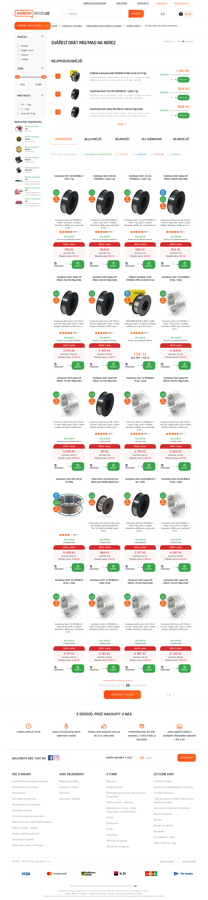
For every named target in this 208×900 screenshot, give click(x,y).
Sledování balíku (69, 787)
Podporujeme (114, 787)
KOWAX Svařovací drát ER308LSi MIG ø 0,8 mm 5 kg (140, 278)
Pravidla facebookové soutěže (30, 781)
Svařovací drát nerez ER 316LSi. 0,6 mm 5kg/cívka (69, 278)
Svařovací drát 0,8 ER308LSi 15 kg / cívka (176, 480)
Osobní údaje (189, 861)
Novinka (176, 154)
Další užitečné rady (165, 842)
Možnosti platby (69, 781)
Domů (54, 26)
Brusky (158, 819)
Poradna (111, 781)
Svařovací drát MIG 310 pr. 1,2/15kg (69, 480)
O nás (109, 829)
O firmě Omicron (163, 792)
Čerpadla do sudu (164, 837)
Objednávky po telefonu (26, 804)
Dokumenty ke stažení (25, 787)
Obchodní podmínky (24, 798)
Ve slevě (159, 154)
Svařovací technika (72, 26)
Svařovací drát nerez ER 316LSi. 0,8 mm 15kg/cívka (176, 379)
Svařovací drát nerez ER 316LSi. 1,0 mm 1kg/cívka (105, 379)
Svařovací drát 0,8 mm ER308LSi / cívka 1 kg (104, 177)
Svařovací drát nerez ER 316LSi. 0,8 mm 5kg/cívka (104, 278)
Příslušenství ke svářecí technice (104, 26)
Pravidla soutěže (22, 810)
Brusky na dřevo (163, 825)
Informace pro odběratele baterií (32, 821)
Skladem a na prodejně (98, 154)
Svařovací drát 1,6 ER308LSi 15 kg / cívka (176, 278)
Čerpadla (159, 831)
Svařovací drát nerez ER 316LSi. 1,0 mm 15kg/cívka (140, 581)
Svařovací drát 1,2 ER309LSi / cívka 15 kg (104, 581)
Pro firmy (121, 3)
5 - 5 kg (25, 109)
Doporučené (63, 139)
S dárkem (140, 154)
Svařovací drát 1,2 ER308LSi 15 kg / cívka (140, 379)
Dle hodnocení (152, 139)
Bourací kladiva (163, 813)
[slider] (16, 76)
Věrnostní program (94, 3)
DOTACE (64, 792)
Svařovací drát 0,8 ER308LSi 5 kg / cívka (140, 480)
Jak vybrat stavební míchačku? (172, 808)
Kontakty (143, 3)
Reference (112, 823)
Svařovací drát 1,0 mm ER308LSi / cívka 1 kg (140, 177)
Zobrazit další (122, 694)
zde (135, 886)
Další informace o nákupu (27, 845)
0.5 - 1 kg (26, 104)
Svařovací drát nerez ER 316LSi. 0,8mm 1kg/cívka (176, 177)
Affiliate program (116, 840)
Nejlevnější (93, 139)
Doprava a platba (69, 798)
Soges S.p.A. (27, 50)
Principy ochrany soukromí (28, 816)
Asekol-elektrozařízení (25, 833)
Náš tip (123, 154)
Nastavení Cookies (23, 839)
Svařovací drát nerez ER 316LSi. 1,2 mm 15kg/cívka (69, 379)
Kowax (24, 45)
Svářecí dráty (133, 26)
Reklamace (18, 792)
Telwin (24, 59)
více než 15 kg (28, 113)
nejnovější (181, 139)
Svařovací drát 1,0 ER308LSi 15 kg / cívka (69, 581)
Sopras (25, 54)
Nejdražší (122, 139)
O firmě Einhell (163, 781)
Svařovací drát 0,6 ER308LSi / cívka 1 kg (69, 177)
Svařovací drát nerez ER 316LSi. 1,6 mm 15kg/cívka (175, 581)
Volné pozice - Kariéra (119, 802)
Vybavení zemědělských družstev (173, 787)
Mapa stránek (167, 861)
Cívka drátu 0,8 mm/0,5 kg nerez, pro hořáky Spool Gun (105, 480)
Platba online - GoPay (25, 827)
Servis (110, 817)
